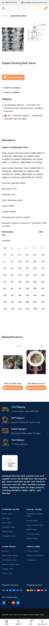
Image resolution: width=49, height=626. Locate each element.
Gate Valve (6, 523)
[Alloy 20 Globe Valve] (13, 362)
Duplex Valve (32, 538)
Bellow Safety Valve (11, 564)
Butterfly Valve (8, 527)
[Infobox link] (9, 2)
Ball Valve (6, 518)
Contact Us (31, 560)
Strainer (5, 551)
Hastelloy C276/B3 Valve (35, 515)
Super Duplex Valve (35, 525)
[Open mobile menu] (3, 8)
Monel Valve (32, 529)
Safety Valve (7, 531)
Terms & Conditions (35, 555)
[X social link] (9, 603)
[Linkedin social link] (18, 603)
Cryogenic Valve (9, 536)
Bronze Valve (32, 520)
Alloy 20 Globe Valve (13, 383)
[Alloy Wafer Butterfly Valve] (36, 362)
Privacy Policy (33, 551)
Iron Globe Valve (9, 560)
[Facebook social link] (4, 603)
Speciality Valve (18, 16)
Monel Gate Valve (9, 555)
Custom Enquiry (13, 77)
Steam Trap (7, 573)
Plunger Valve (8, 569)
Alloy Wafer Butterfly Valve (36, 384)
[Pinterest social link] (13, 603)
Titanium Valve (33, 534)
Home (5, 16)
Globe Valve (7, 514)
